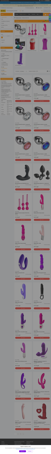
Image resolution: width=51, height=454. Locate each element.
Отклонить (30, 451)
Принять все (22, 451)
